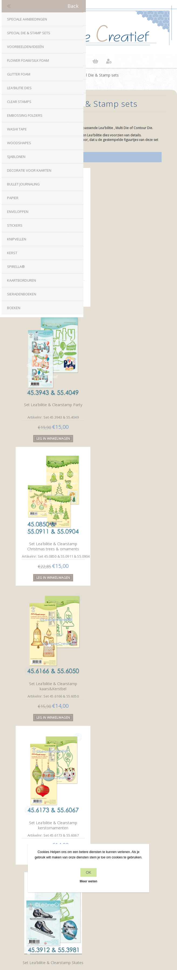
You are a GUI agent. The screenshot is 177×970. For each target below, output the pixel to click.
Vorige (77, 717)
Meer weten (88, 881)
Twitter (83, 779)
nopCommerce (97, 931)
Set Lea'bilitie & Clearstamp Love (51, 260)
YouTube (104, 779)
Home (63, 75)
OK (88, 872)
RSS (94, 779)
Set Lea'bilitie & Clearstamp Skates (123, 532)
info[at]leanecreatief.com (89, 802)
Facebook (72, 779)
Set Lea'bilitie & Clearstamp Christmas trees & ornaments (51, 397)
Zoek (88, 914)
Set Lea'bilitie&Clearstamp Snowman (51, 666)
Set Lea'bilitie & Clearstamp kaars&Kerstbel (123, 397)
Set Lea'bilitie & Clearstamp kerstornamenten (51, 532)
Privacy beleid (88, 835)
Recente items (88, 903)
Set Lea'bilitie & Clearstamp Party (123, 260)
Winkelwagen (95, 61)
